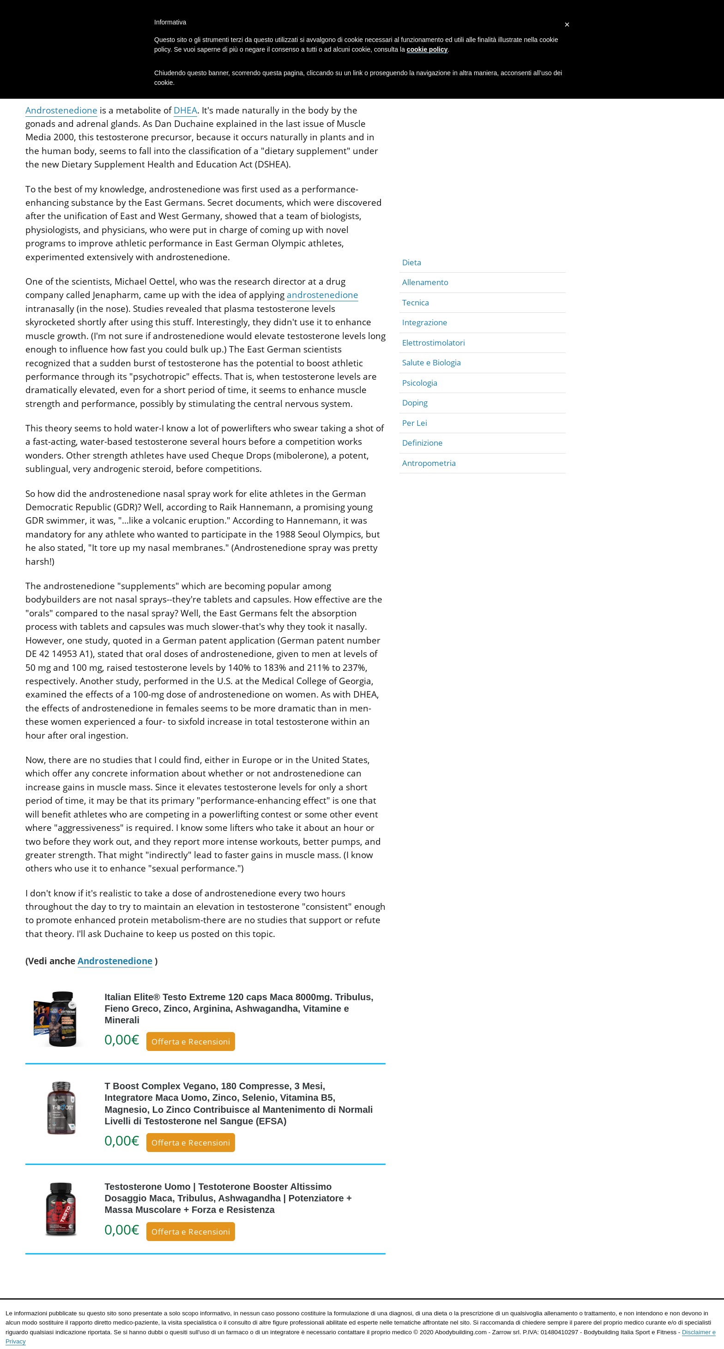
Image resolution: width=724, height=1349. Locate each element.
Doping (415, 402)
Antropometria (429, 463)
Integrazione (424, 322)
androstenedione (322, 295)
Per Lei (414, 423)
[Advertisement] (482, 188)
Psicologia (419, 382)
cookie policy (427, 49)
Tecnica (415, 302)
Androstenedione (61, 110)
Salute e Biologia (431, 362)
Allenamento (425, 282)
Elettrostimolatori (433, 342)
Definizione (422, 442)
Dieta (411, 262)
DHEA (185, 110)
